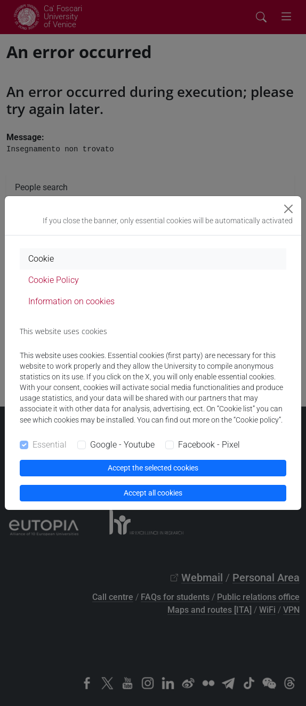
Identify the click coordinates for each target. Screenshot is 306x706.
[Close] (288, 208)
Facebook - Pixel (209, 445)
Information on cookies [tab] (71, 301)
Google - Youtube (122, 445)
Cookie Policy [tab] (53, 280)
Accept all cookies (153, 493)
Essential (50, 445)
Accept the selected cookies (153, 468)
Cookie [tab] (41, 259)
